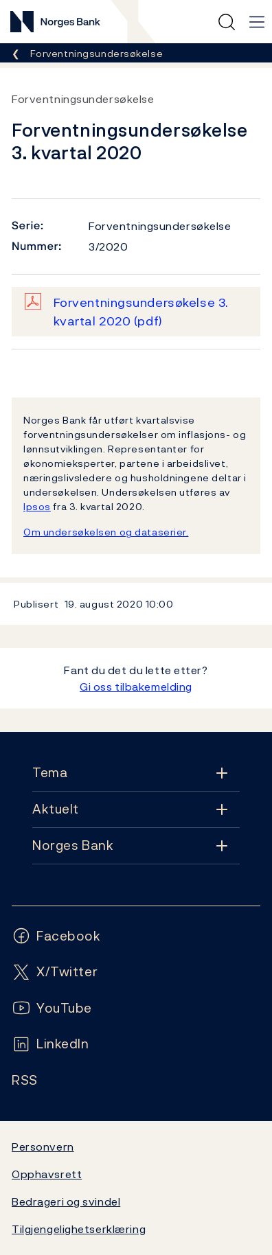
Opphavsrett (47, 1174)
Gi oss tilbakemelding (136, 686)
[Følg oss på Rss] (25, 1080)
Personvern (43, 1146)
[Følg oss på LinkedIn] (50, 1044)
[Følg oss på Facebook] (56, 936)
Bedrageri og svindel (66, 1201)
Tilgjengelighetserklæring (79, 1229)
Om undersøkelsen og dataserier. (105, 532)
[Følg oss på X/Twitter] (55, 972)
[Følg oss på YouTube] (52, 1008)
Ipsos (37, 506)
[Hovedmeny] (257, 22)
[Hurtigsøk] (227, 22)
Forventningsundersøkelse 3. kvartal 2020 (141, 311)
